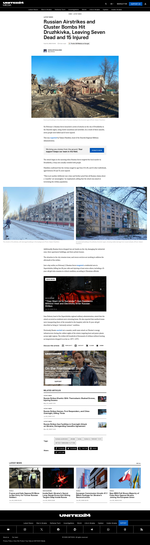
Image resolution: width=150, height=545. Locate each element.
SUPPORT (58, 381)
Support (123, 523)
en (112, 4)
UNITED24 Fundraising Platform (65, 443)
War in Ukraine (46, 9)
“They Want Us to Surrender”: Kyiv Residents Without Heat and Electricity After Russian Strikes (69, 303)
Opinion (105, 9)
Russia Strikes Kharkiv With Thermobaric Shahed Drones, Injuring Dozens (69, 399)
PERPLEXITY (66, 345)
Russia (79, 439)
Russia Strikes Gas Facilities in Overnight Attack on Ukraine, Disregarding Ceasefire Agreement (65, 425)
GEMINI (99, 345)
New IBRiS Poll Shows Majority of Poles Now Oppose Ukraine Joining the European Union (124, 495)
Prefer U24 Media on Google (79, 43)
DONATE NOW (97, 150)
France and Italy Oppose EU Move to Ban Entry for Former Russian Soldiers (24, 495)
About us (6, 537)
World (84, 9)
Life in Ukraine (94, 9)
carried (59, 330)
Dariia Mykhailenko (55, 50)
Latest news (77, 14)
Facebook (59, 448)
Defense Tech (60, 9)
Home (70, 14)
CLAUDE (90, 345)
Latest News (33, 9)
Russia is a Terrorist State (92, 439)
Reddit (93, 448)
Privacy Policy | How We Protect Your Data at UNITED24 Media (24, 541)
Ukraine (72, 439)
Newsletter (122, 4)
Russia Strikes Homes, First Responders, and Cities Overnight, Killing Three (66, 412)
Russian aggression (61, 439)
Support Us (135, 4)
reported (53, 138)
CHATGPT (79, 345)
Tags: (46, 441)
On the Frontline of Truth (64, 368)
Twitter (83, 448)
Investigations (73, 9)
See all (138, 463)
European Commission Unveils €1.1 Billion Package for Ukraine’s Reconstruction (91, 495)
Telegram (71, 448)
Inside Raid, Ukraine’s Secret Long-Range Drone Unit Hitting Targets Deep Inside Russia (56, 495)
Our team (15, 537)
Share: (46, 450)
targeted (80, 265)
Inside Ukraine (116, 9)
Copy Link (59, 452)
